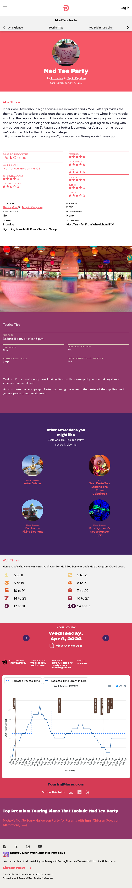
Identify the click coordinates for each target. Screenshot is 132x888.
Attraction (57, 78)
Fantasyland (10, 207)
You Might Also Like (101, 27)
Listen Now (18, 868)
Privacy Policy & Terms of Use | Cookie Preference (28, 878)
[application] (66, 728)
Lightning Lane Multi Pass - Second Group (30, 229)
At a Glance (15, 27)
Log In (124, 8)
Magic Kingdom (76, 78)
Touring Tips (56, 27)
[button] (128, 27)
